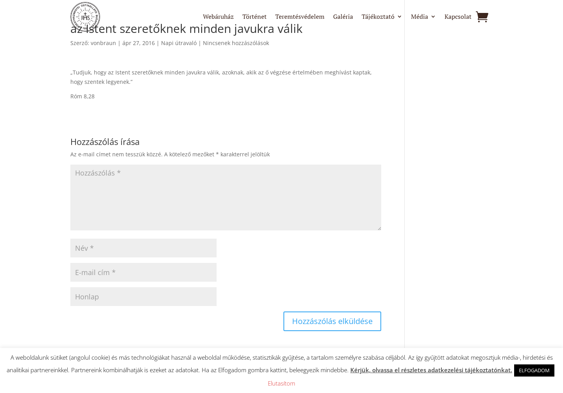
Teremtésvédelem (300, 17)
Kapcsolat (458, 17)
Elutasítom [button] (281, 383)
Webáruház (218, 17)
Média (419, 17)
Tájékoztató (378, 17)
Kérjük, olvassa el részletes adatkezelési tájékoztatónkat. (431, 370)
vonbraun (103, 43)
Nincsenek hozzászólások (236, 43)
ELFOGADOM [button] (534, 370)
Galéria (343, 17)
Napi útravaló (179, 43)
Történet (254, 17)
